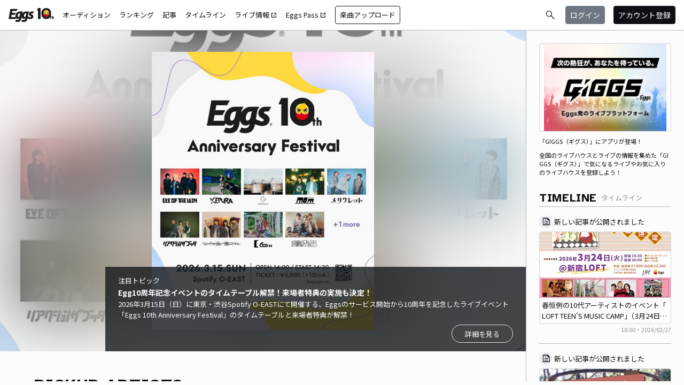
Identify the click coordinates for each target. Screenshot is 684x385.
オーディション (87, 15)
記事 (169, 15)
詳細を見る (482, 334)
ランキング (136, 15)
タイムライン (205, 15)
